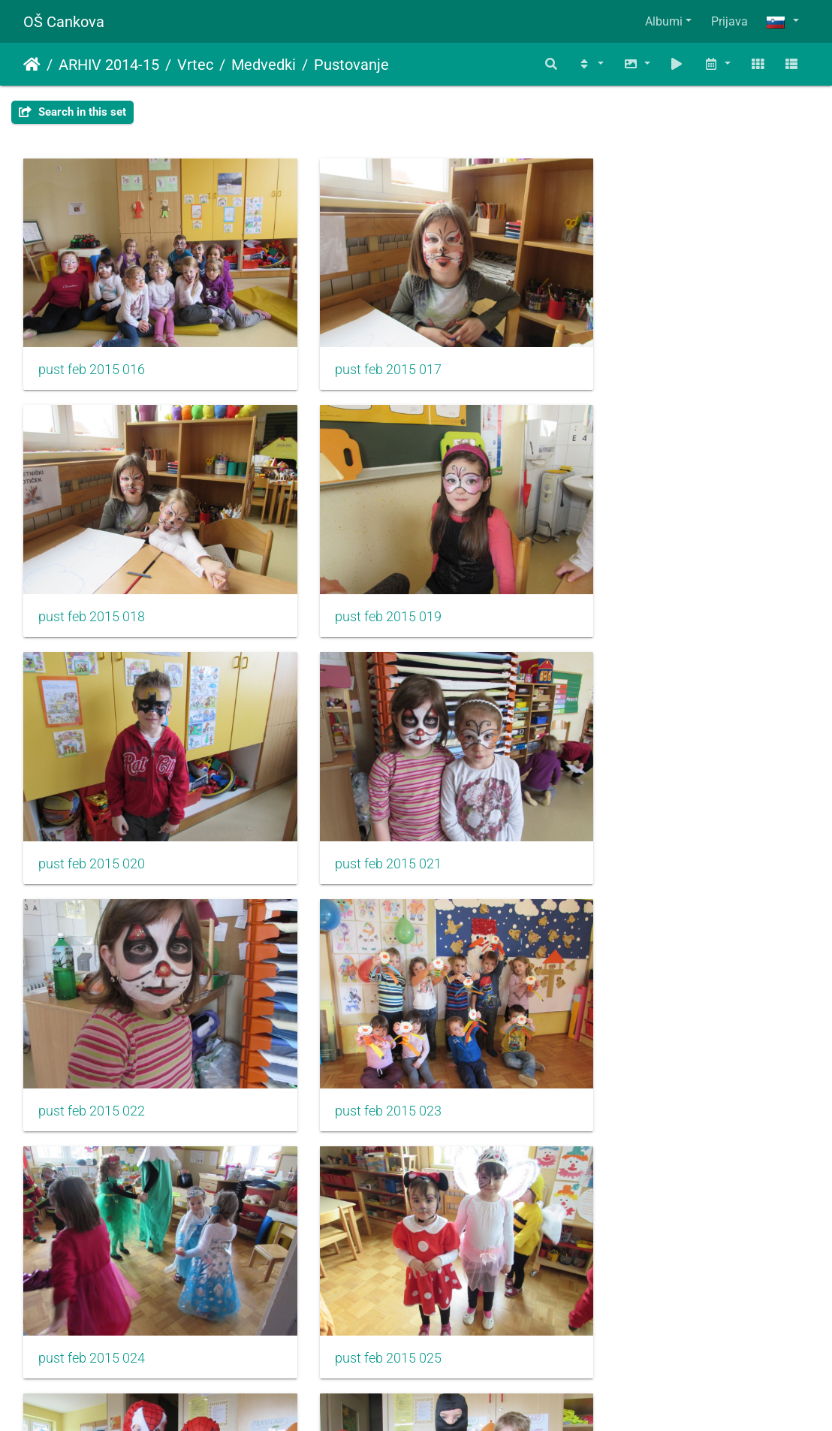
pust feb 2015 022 (91, 807)
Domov (32, 64)
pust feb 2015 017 (361, 350)
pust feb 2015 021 (630, 579)
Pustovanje (351, 65)
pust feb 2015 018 (630, 350)
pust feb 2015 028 (91, 1264)
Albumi (664, 21)
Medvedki (263, 65)
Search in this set (72, 112)
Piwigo (446, 1399)
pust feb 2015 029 (361, 1264)
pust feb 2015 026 (361, 1035)
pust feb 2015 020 (361, 579)
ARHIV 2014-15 (109, 65)
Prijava (729, 21)
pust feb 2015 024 (630, 807)
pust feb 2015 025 (91, 1035)
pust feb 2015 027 (630, 1035)
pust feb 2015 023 (361, 807)
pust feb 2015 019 (91, 579)
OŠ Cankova (63, 22)
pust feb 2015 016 (91, 350)
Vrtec (195, 65)
